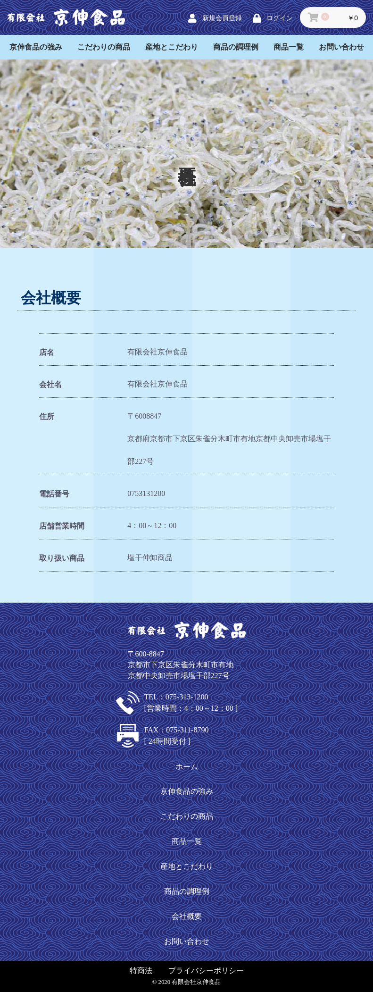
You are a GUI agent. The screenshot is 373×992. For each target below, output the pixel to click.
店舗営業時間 (61, 526)
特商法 (141, 971)
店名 (46, 352)
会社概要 (187, 916)
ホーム (186, 767)
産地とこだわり (171, 47)
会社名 (50, 384)
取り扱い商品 (61, 558)
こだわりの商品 (103, 47)
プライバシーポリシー (206, 971)
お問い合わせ (341, 47)
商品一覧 (289, 47)
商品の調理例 (235, 47)
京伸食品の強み (35, 47)
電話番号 (54, 494)
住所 (46, 416)
